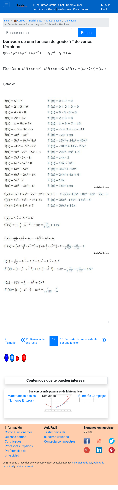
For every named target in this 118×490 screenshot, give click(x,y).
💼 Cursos (19, 20)
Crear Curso (80, 9)
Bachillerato (35, 20)
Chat (61, 5)
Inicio (6, 20)
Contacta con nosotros (59, 441)
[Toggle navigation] (6, 4)
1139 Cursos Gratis (44, 5)
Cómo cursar (74, 5)
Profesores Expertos (19, 446)
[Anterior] (34, 341)
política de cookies (25, 466)
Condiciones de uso (82, 462)
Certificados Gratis (44, 9)
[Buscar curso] (37, 32)
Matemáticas (53, 20)
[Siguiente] (83, 341)
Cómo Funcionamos (18, 432)
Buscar (87, 32)
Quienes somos (15, 437)
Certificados (13, 441)
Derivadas (70, 20)
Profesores (64, 9)
